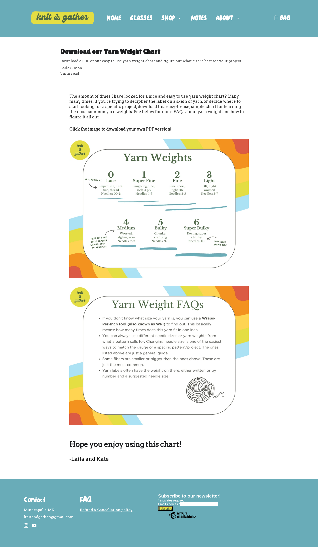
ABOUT (224, 19)
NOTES (199, 19)
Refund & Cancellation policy (106, 510)
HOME (114, 19)
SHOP (168, 19)
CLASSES (141, 19)
